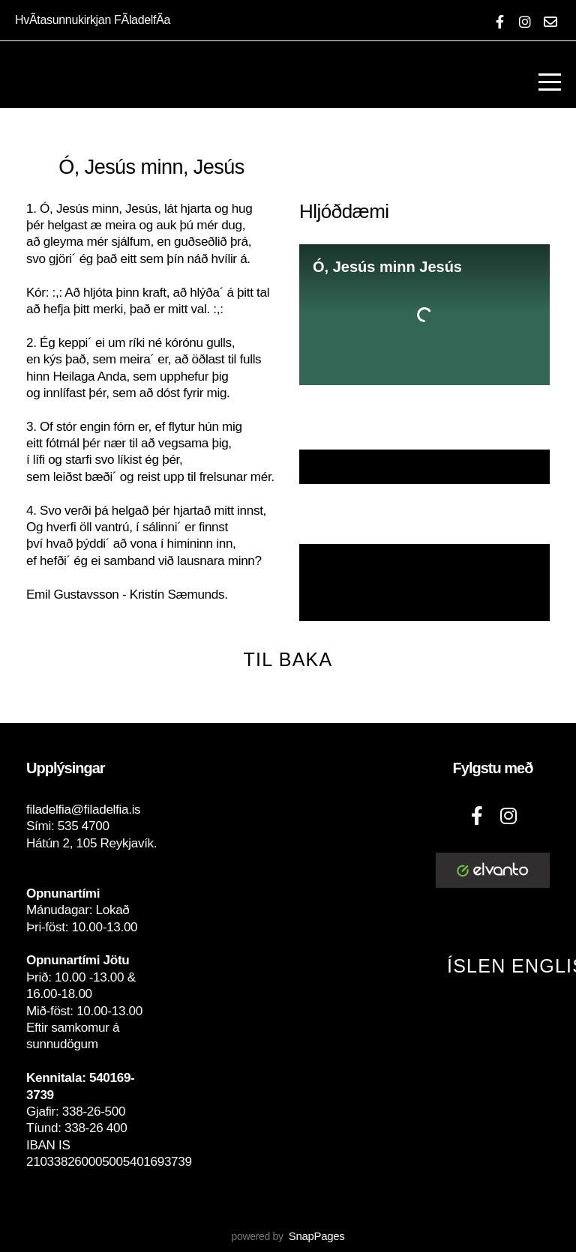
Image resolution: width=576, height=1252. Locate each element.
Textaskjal (425, 466)
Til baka (288, 659)
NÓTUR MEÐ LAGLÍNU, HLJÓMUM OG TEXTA (425, 583)
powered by (287, 1236)
